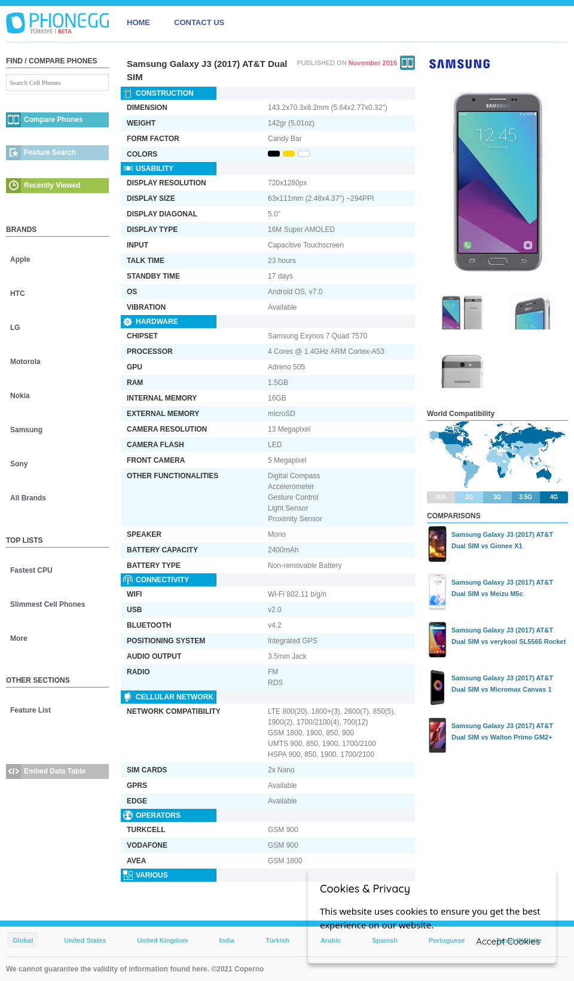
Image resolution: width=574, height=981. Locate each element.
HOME (138, 22)
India (226, 940)
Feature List (30, 710)
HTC (17, 293)
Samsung (26, 430)
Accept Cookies (508, 941)
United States (85, 940)
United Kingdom (163, 940)
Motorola (25, 361)
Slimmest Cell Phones (47, 604)
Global (23, 940)
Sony (19, 464)
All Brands (28, 498)
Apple (20, 259)
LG (15, 327)
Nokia (20, 396)
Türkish (277, 940)
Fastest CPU (31, 570)
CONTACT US (199, 22)
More (19, 638)
